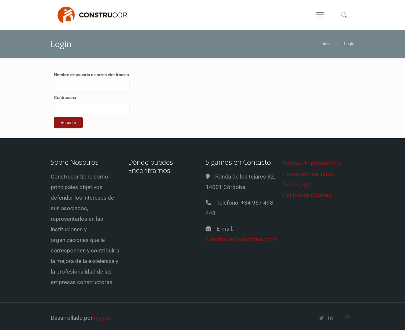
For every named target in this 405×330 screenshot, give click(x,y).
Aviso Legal (297, 184)
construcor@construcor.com (241, 239)
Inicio (325, 43)
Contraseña (65, 97)
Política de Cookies (307, 195)
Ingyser (103, 317)
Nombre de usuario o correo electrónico (91, 74)
